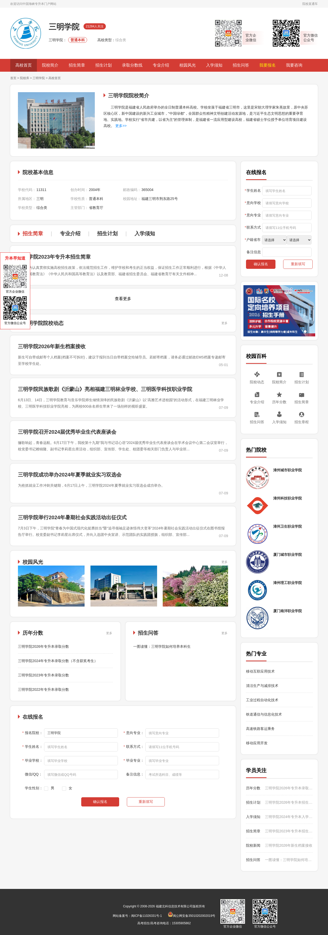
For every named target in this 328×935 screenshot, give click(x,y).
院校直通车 (310, 4)
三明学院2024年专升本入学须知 (289, 817)
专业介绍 (161, 65)
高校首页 (23, 65)
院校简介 (50, 65)
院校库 (24, 78)
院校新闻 (253, 845)
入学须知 (214, 65)
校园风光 (187, 65)
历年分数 (279, 402)
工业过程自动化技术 (262, 700)
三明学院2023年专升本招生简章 (54, 257)
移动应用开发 (257, 743)
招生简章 (77, 65)
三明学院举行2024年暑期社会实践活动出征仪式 (72, 517)
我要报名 (267, 65)
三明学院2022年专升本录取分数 (43, 689)
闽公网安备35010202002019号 (191, 916)
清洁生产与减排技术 (262, 686)
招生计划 (103, 65)
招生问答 (241, 65)
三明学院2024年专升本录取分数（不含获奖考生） (58, 661)
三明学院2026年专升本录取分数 (43, 646)
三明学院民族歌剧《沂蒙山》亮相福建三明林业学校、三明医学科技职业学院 (105, 389)
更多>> (120, 126)
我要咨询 (294, 65)
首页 (13, 78)
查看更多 (123, 298)
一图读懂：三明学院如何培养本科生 (162, 646)
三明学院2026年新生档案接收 (52, 346)
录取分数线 (132, 65)
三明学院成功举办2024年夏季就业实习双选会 (70, 474)
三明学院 (39, 78)
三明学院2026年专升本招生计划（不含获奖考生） (289, 802)
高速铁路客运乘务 (260, 729)
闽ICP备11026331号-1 (146, 916)
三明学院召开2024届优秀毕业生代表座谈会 (67, 432)
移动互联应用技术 (261, 671)
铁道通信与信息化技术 (264, 714)
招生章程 (301, 422)
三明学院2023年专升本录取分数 (43, 675)
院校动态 (257, 382)
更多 (224, 323)
